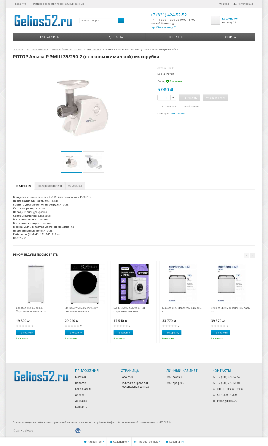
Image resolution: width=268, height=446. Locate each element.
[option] (71, 162)
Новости (80, 383)
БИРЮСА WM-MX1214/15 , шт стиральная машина (81, 309)
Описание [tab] (23, 185)
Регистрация (243, 3)
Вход (224, 3)
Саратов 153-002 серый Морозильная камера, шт (31, 309)
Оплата (230, 37)
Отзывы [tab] (75, 185)
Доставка (116, 37)
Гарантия (20, 3)
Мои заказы (174, 377)
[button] (246, 255)
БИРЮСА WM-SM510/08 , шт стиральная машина (129, 309)
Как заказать (49, 37)
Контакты (176, 37)
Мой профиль (175, 383)
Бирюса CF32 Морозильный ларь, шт (230, 309)
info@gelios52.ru (227, 400)
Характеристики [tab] (50, 185)
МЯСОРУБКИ (178, 113)
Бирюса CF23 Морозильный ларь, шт (182, 309)
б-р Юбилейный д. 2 (163, 27)
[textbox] (101, 20)
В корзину (25, 332)
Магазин (80, 377)
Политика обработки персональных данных (57, 3)
